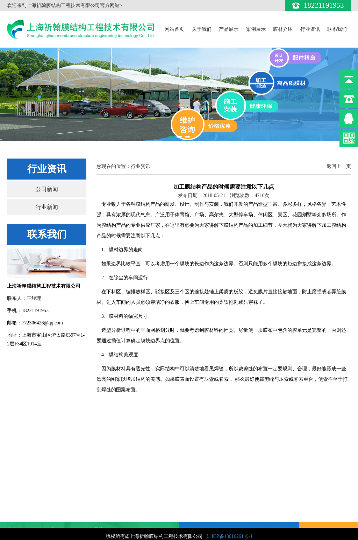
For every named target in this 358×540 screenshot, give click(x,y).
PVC (97, 500)
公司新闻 (47, 189)
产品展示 (228, 29)
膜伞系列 (17, 526)
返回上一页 (339, 166)
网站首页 (174, 29)
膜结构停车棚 (21, 517)
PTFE (99, 509)
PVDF (99, 491)
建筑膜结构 (19, 491)
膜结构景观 (19, 509)
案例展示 (256, 29)
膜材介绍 (283, 29)
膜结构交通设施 (24, 500)
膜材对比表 (105, 526)
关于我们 (202, 29)
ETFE (99, 517)
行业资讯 (310, 29)
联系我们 (337, 29)
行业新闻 (47, 207)
